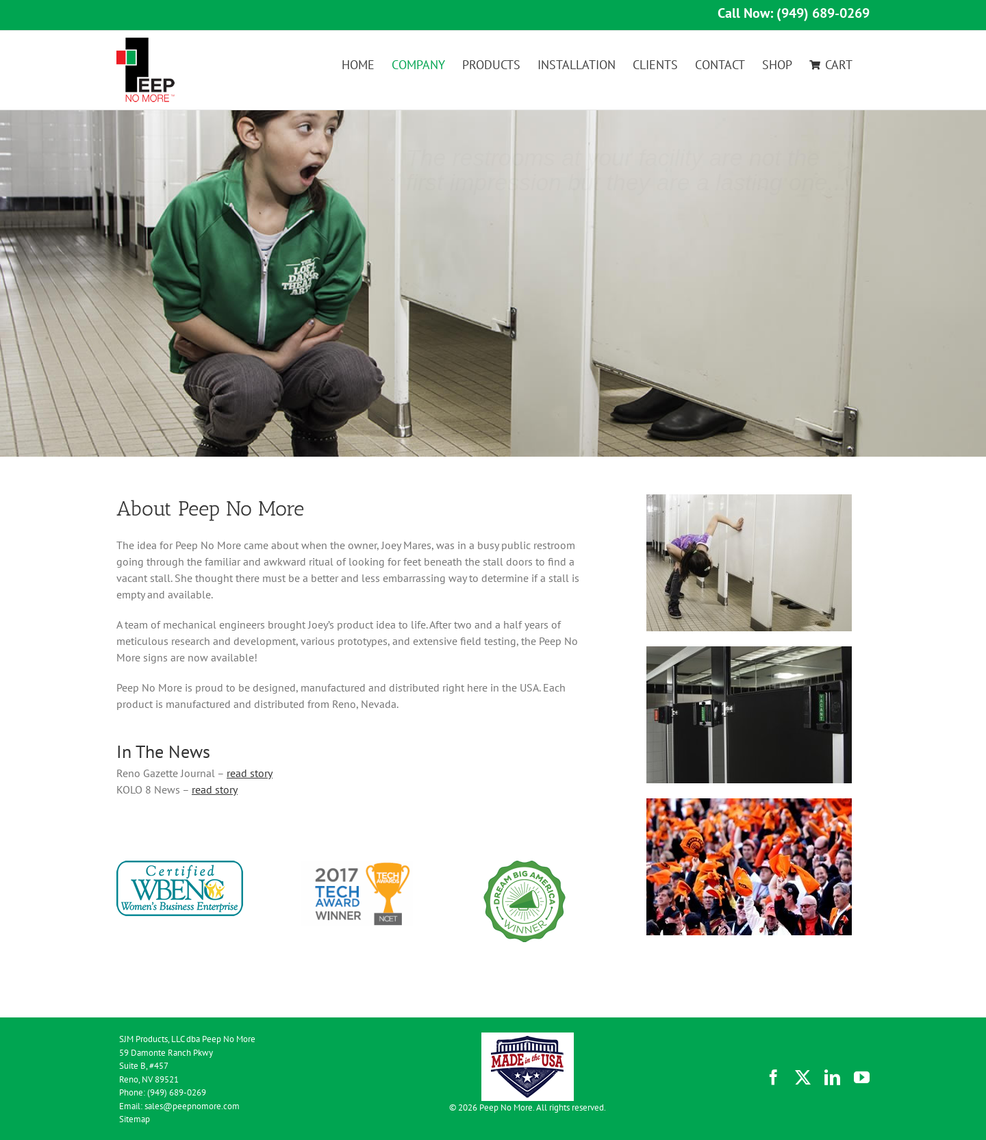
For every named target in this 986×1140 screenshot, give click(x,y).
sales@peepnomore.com (192, 1106)
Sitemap (134, 1119)
